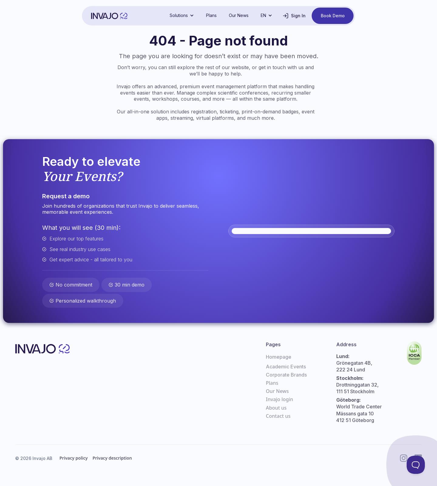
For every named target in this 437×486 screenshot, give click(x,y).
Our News (239, 15)
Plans (211, 15)
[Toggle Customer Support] (416, 465)
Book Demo (333, 15)
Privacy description (112, 458)
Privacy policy (73, 458)
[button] (182, 15)
